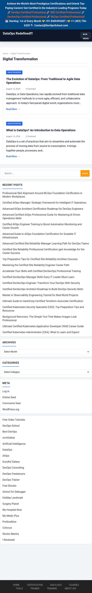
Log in (5, 392)
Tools (19, 588)
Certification (35, 585)
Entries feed (9, 398)
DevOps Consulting (13, 468)
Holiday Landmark (12, 498)
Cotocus (7, 528)
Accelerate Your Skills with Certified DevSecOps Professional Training (41, 271)
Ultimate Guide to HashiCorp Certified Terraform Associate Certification (42, 301)
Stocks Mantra (10, 534)
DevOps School (11, 426)
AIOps (5, 456)
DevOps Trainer (11, 480)
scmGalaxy (8, 438)
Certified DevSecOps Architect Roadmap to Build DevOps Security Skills (42, 289)
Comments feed (11, 404)
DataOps (7, 450)
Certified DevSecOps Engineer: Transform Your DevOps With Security (41, 283)
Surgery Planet (10, 504)
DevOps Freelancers (13, 474)
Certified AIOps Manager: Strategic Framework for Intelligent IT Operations (44, 203)
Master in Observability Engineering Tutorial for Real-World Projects (40, 295)
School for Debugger (14, 492)
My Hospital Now (12, 510)
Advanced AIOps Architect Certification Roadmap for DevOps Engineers (42, 209)
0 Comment (31, 89)
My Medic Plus (10, 516)
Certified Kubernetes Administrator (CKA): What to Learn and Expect (40, 332)
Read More (13, 109)
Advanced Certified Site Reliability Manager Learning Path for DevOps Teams (45, 243)
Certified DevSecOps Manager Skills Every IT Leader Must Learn (38, 277)
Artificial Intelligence (13, 444)
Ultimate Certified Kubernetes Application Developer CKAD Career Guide (43, 326)
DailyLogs (56, 585)
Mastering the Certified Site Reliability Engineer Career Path (35, 265)
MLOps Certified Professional (67, 16)
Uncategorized (14, 72)
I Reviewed (8, 540)
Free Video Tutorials (13, 420)
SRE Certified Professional (65, 12)
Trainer (34, 588)
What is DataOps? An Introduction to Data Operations (41, 130)
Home (5, 54)
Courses (74, 585)
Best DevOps (9, 432)
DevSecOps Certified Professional (27, 16)
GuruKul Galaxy (11, 462)
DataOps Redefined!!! (18, 33)
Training (52, 588)
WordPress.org (10, 410)
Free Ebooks (9, 486)
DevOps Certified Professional (28, 12)
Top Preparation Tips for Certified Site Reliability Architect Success (40, 259)
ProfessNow (9, 522)
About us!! (70, 588)
